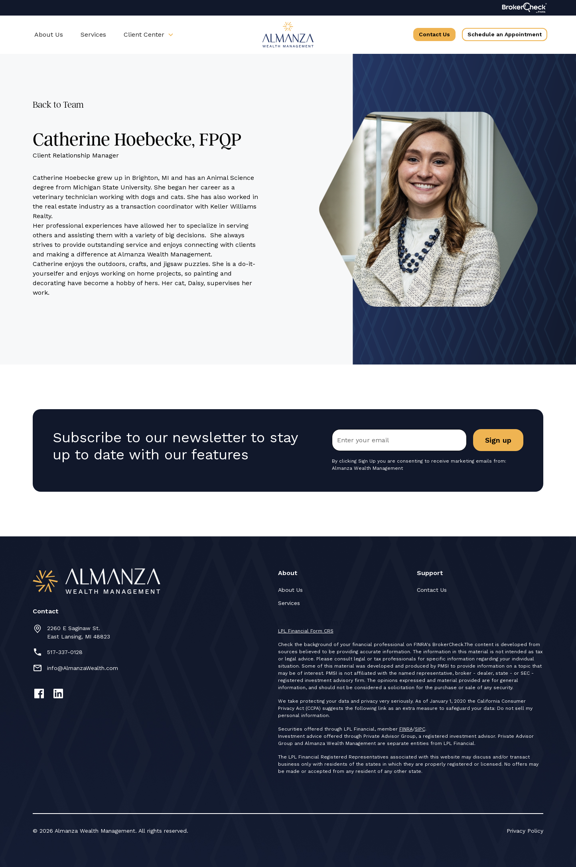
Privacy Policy (525, 831)
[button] (149, 35)
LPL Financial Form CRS (305, 631)
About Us (48, 34)
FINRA (406, 729)
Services (93, 34)
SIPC (420, 729)
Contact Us (434, 34)
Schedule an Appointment (505, 34)
